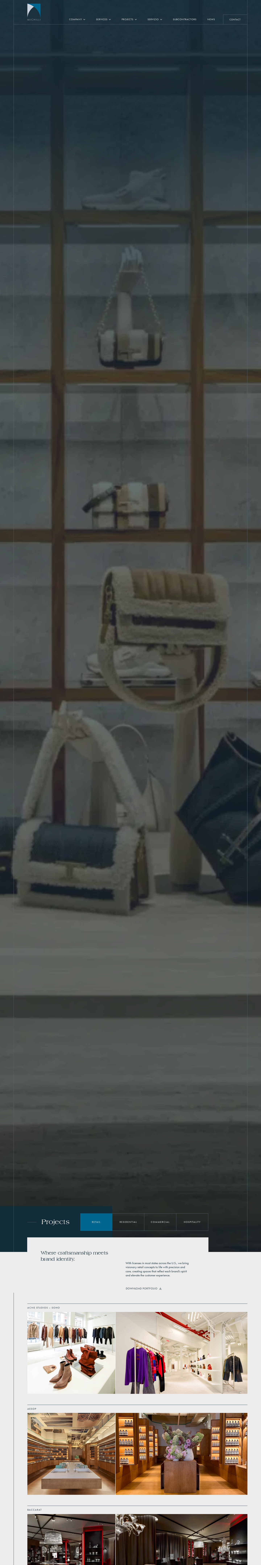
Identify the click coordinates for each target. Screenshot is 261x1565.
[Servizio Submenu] (163, 19)
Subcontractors (184, 19)
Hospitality (192, 1222)
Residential (128, 1222)
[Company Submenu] (86, 19)
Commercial (160, 1222)
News (211, 19)
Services (101, 19)
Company (75, 19)
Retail (96, 1222)
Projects (127, 19)
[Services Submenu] (111, 19)
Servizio (153, 19)
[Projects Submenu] (137, 19)
